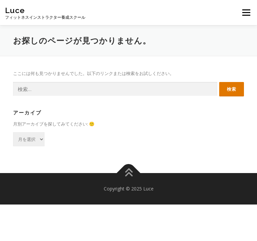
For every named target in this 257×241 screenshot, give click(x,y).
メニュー (246, 12)
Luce (15, 10)
